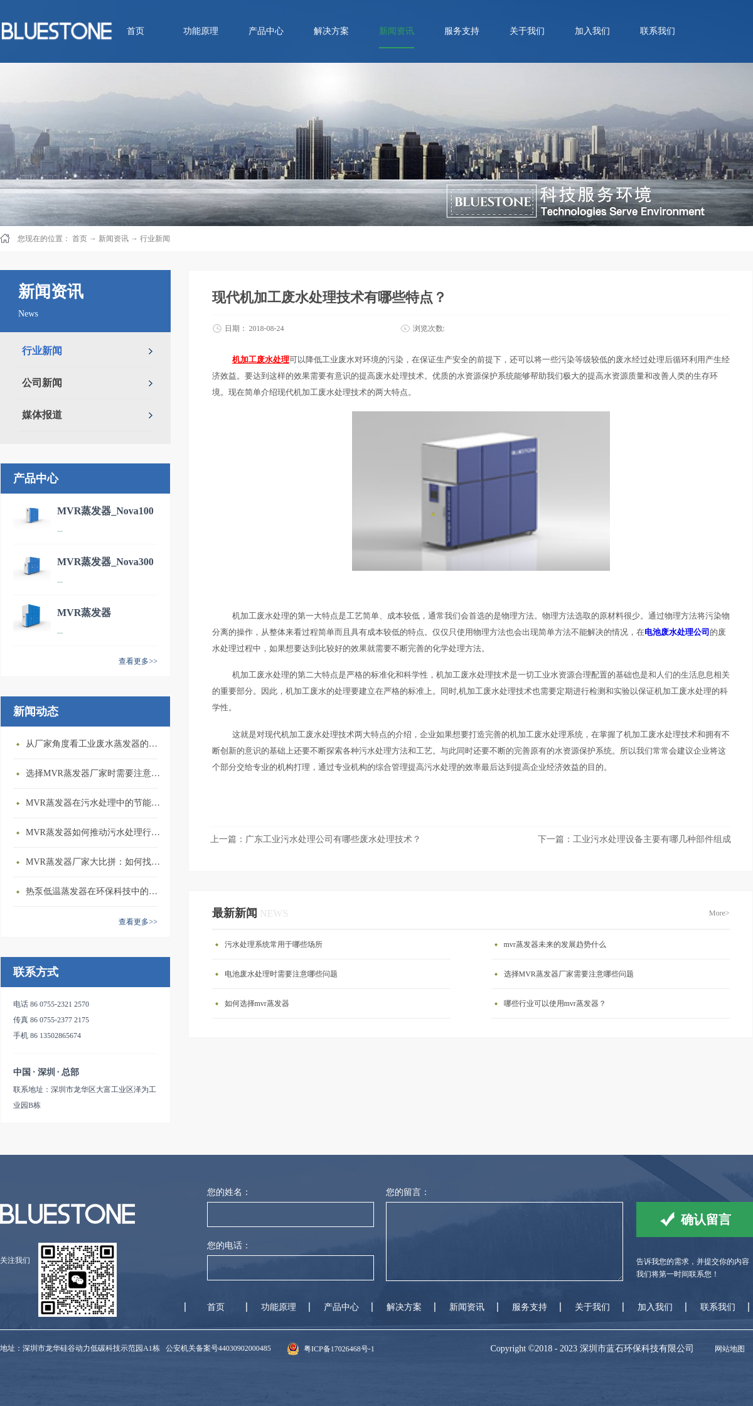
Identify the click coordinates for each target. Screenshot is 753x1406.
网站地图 (728, 1348)
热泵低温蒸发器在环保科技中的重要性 (95, 891)
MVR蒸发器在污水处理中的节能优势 (95, 803)
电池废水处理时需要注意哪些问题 (281, 974)
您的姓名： (229, 1192)
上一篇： (315, 839)
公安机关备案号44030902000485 (218, 1348)
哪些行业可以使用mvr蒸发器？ (555, 1003)
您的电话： (229, 1245)
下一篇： (634, 839)
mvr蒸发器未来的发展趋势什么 (555, 944)
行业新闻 (155, 238)
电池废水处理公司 (677, 632)
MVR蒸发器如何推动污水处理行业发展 (95, 832)
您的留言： (408, 1192)
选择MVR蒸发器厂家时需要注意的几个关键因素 (95, 773)
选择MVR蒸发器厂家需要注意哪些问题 (569, 974)
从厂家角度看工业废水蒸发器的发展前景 (95, 744)
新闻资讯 (114, 238)
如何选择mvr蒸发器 (257, 1003)
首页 (135, 31)
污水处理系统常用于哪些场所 (274, 944)
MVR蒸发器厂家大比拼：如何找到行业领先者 (95, 862)
